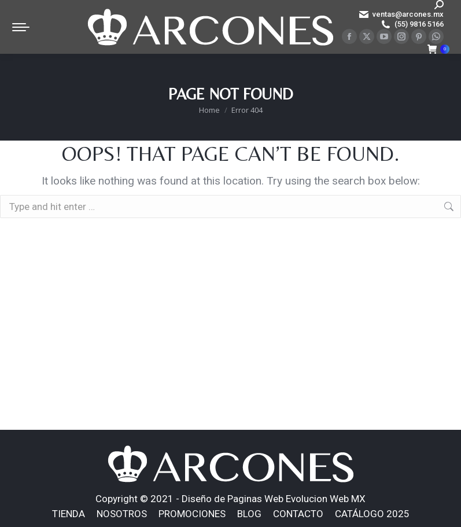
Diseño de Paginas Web (232, 498)
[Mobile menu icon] (21, 27)
